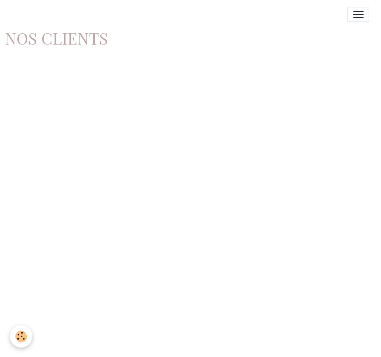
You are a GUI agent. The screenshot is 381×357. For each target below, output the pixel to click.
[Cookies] (21, 336)
